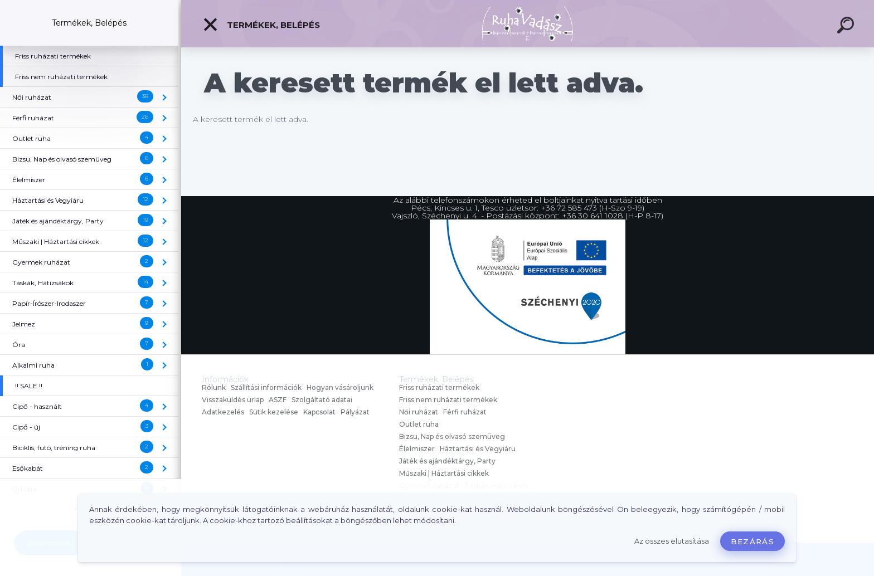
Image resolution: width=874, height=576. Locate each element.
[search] (847, 27)
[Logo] (527, 23)
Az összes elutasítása (671, 541)
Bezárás (752, 541)
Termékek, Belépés (261, 24)
